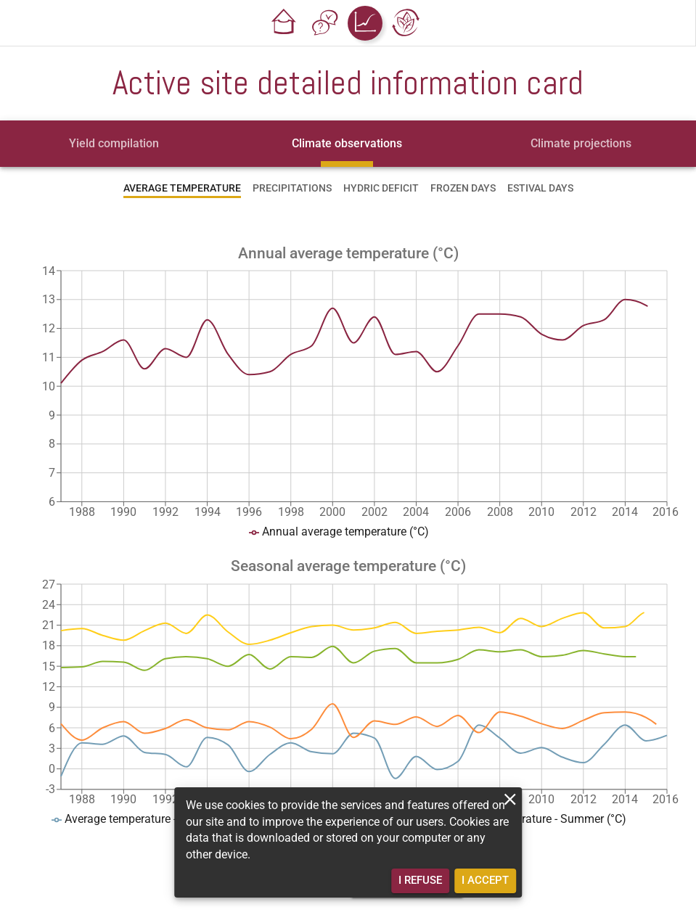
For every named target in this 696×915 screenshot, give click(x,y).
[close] (510, 799)
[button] (283, 23)
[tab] (114, 143)
